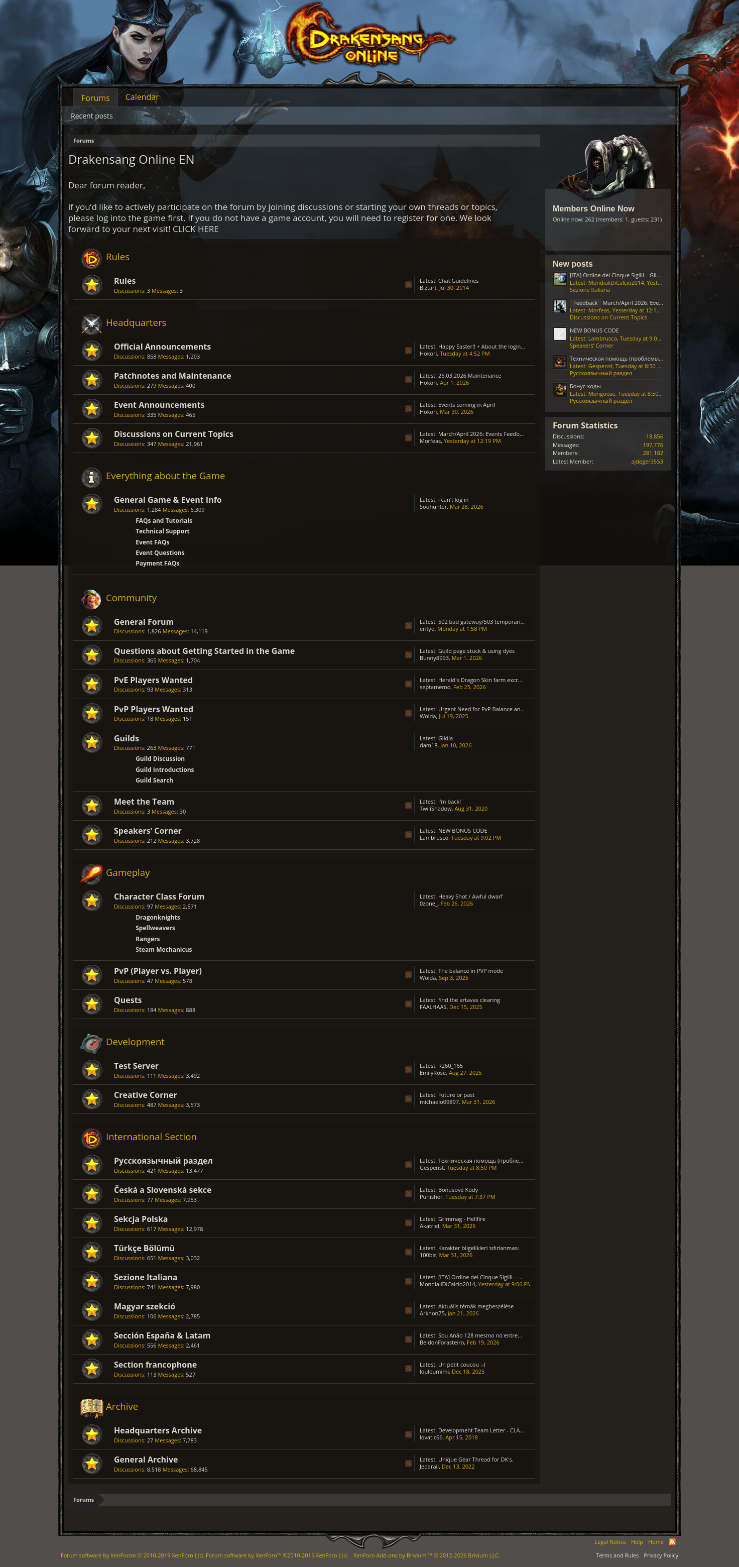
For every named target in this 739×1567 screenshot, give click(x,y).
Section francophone (155, 1364)
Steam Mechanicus (164, 949)
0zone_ (429, 903)
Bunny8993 (434, 657)
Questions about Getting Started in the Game (204, 650)
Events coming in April (466, 404)
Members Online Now (594, 208)
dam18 (429, 745)
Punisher (431, 1196)
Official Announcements (162, 346)
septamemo (435, 687)
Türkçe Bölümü (144, 1248)
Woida (428, 716)
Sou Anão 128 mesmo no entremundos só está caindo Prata (515, 1335)
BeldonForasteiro (442, 1342)
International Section (151, 1136)
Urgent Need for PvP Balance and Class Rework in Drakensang (517, 709)
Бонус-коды (585, 386)
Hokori (428, 353)
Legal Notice (610, 1541)
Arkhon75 (432, 1313)
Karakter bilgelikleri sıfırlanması (478, 1248)
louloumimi (434, 1371)
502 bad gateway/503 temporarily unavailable (496, 621)
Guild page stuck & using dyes (476, 650)
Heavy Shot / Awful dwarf (470, 896)
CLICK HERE (196, 229)
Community (131, 597)
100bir (428, 1255)
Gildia (445, 738)
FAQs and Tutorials (164, 520)
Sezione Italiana (146, 1277)
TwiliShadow (436, 808)
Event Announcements (159, 404)
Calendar (142, 96)
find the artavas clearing (469, 999)
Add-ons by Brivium (426, 1555)
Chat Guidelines (458, 280)
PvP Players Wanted (153, 709)
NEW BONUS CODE (462, 830)
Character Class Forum (159, 896)
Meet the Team (144, 801)
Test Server (136, 1065)
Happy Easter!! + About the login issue (486, 346)
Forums (95, 97)
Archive (122, 1406)
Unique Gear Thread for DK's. (476, 1459)
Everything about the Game (165, 475)
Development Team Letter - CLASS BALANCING (498, 1430)
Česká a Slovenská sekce (163, 1189)
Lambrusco (434, 837)
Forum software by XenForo (132, 1555)
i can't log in (453, 499)
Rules (118, 256)
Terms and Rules (617, 1555)
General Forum (144, 621)
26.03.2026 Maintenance (470, 375)
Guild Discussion (160, 758)
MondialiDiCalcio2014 (447, 1284)
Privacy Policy (661, 1555)
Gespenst (432, 1167)
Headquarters (136, 322)
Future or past (456, 1094)
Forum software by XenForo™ (277, 1555)
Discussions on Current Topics (173, 433)
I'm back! (449, 801)
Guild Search (154, 780)
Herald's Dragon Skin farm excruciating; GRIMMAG (503, 680)
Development (135, 1041)
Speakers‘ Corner (148, 830)
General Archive (146, 1459)
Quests (128, 999)
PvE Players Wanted (153, 680)
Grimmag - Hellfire (461, 1218)
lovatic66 (431, 1437)
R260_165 (450, 1065)
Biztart (428, 287)
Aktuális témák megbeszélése (476, 1306)
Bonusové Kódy (458, 1189)
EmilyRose (433, 1072)
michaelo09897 (439, 1101)
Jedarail (429, 1466)
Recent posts (92, 116)
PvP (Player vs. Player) (158, 970)
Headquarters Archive (158, 1430)
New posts (573, 264)
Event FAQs (152, 542)
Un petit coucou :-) (461, 1364)
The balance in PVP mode (470, 970)
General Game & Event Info (168, 499)
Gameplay (128, 872)
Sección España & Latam (162, 1335)
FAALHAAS (433, 1007)
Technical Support (163, 531)
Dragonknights (158, 917)
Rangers (148, 939)
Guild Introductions (165, 769)
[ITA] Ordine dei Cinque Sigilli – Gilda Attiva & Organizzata (511, 1277)
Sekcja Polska (141, 1218)
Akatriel (429, 1225)
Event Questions (160, 552)
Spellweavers (155, 928)
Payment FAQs (157, 563)
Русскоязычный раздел (163, 1160)
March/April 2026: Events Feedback (483, 433)
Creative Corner (145, 1094)
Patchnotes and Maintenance (172, 375)
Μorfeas (430, 440)
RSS (408, 284)
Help (637, 1541)
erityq (427, 628)
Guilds (126, 738)
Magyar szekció (144, 1306)
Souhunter (433, 506)
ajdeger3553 (647, 461)
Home (656, 1541)
